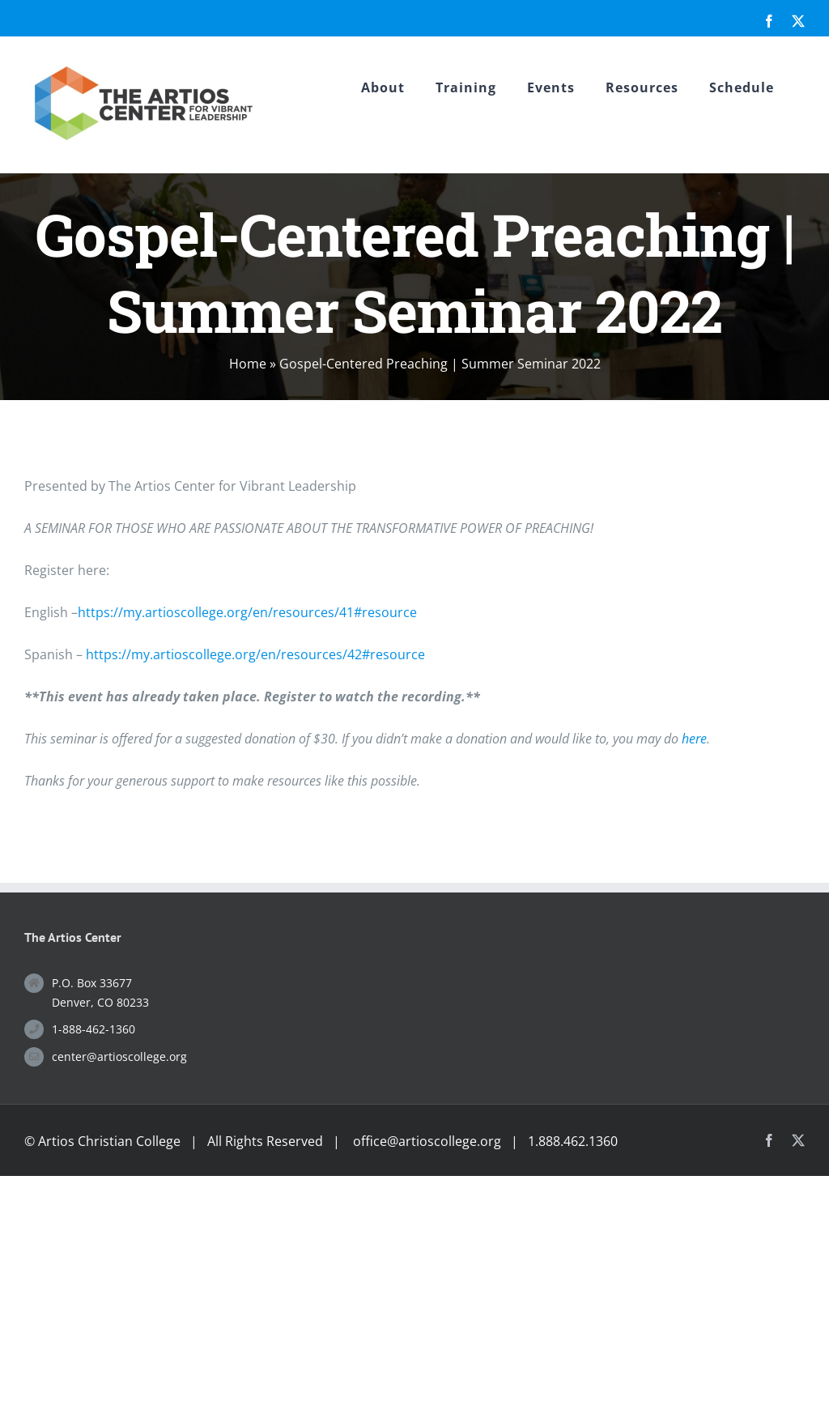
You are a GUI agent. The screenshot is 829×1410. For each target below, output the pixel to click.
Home (247, 364)
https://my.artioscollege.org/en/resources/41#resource (247, 612)
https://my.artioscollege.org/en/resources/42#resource (255, 654)
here (694, 739)
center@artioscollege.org (119, 1056)
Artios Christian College (109, 1141)
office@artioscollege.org (427, 1141)
